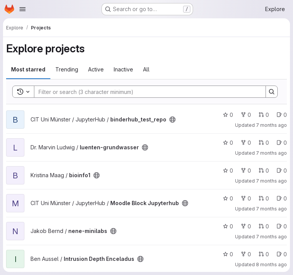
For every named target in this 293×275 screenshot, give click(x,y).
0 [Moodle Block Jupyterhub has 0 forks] (246, 198)
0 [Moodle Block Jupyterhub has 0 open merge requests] (264, 198)
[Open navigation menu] (22, 9)
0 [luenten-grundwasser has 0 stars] (228, 142)
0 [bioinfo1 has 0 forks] (246, 170)
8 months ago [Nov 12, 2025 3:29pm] (271, 264)
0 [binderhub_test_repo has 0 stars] (228, 115)
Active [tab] (96, 69)
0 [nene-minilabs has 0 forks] (246, 226)
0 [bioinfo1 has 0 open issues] (282, 170)
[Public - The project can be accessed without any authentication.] (172, 119)
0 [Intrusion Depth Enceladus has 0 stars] (228, 254)
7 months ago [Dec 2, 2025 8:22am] (271, 181)
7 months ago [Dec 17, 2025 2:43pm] (271, 125)
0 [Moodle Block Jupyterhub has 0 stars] (228, 198)
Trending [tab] (66, 69)
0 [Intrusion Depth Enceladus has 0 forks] (246, 254)
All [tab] (146, 69)
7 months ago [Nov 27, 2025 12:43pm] (271, 209)
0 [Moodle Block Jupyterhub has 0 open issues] (282, 198)
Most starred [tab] (28, 69)
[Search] (146, 91)
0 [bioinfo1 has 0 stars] (228, 170)
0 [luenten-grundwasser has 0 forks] (246, 142)
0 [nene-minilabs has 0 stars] (228, 226)
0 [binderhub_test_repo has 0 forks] (246, 115)
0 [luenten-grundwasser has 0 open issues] (282, 142)
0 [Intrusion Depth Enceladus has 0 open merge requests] (264, 254)
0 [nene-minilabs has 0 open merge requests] (264, 226)
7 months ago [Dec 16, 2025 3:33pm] (271, 153)
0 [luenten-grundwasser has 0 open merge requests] (264, 142)
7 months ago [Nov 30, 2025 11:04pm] (271, 236)
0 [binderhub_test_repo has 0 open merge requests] (264, 115)
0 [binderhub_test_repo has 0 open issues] (282, 115)
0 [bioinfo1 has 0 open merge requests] (264, 170)
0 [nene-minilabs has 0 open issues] (282, 226)
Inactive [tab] (123, 69)
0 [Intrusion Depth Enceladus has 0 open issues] (282, 254)
